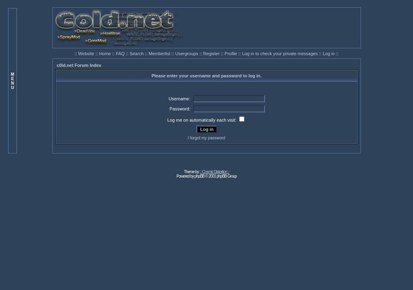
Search (137, 53)
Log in (329, 53)
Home (105, 53)
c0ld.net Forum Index (79, 65)
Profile (231, 53)
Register (212, 53)
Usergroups (187, 53)
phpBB (199, 176)
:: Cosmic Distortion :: (214, 172)
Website (87, 53)
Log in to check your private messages (280, 53)
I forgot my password (206, 138)
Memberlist (160, 53)
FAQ (121, 53)
